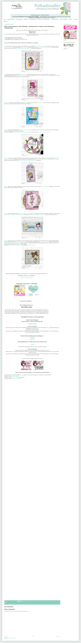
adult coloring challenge (10, 602)
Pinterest (70, 19)
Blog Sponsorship (55, 19)
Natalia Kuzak (6, 102)
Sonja (5, 213)
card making (25, 602)
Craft (27, 602)
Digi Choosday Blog (15, 376)
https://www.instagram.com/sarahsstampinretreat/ (21, 132)
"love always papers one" (20, 241)
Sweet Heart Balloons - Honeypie (25, 213)
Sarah (5, 129)
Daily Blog (26, 19)
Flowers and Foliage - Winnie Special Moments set (26, 160)
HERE (48, 327)
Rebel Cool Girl (40, 102)
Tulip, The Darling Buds (45, 186)
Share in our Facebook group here (26, 277)
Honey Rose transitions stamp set (24, 129)
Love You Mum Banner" (44, 241)
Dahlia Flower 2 (46, 75)
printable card (44, 602)
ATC (22, 602)
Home (5, 19)
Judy (5, 74)
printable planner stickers (54, 602)
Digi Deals (56, 75)
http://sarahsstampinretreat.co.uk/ (43, 132)
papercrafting (40, 602)
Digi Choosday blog (33, 19)
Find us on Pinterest (63, 19)
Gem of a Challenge (15, 377)
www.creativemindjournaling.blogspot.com (23, 48)
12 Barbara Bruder (32, 323)
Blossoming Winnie (24, 47)
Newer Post (6, 636)
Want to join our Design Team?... (44, 19)
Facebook (75, 19)
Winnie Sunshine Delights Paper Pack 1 (42, 159)
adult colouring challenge (17, 602)
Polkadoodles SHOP (11, 19)
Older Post (58, 636)
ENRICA (5, 158)
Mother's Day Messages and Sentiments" (13, 242)
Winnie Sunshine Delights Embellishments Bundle (14, 214)
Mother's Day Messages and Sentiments (44, 47)
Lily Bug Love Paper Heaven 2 (40, 46)
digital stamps (31, 602)
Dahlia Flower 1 (23, 74)
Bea (32, 42)
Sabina (5, 186)
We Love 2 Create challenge (17, 378)
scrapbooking (7, 603)
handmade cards (35, 602)
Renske (5, 240)
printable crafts (48, 602)
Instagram (5, 21)
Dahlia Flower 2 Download (21, 75)
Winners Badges (19, 19)
